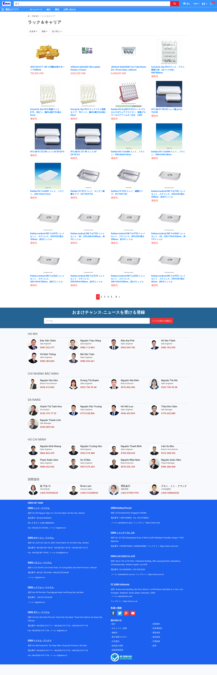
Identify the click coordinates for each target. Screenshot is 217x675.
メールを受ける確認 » (162, 321)
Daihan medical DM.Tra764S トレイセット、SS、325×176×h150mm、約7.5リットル (168, 236)
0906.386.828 (168, 466)
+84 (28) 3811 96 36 (44, 548)
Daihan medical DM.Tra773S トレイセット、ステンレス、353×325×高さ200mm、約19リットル (128, 236)
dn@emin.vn (62, 630)
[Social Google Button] (126, 613)
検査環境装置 (117, 650)
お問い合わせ (69, 9)
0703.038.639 (128, 453)
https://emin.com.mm (169, 546)
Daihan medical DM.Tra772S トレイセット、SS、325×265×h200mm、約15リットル (87, 236)
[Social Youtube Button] (132, 613)
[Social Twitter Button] (119, 613)
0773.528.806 (87, 413)
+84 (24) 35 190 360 (40, 528)
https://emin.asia (153, 523)
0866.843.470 (47, 453)
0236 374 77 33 (48, 413)
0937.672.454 (87, 466)
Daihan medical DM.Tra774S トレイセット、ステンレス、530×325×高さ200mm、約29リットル (168, 194)
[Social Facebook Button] (113, 613)
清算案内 (156, 624)
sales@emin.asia (125, 523)
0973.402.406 (128, 387)
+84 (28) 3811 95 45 (40, 553)
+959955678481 (140, 546)
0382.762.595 (168, 347)
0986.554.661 (87, 361)
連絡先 (114, 632)
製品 (57, 9)
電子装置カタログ (119, 637)
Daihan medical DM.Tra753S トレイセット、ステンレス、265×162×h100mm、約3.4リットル (128, 279)
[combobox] (90, 3)
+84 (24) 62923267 (44, 518)
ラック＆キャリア (48, 16)
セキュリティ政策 (119, 628)
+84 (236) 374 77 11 (44, 626)
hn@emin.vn (61, 528)
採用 (154, 646)
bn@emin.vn (40, 577)
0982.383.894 (47, 361)
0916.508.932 (168, 453)
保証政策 (156, 637)
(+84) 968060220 (170, 493)
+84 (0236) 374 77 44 (40, 630)
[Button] (3, 9)
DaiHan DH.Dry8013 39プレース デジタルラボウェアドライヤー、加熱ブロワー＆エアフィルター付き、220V (128, 112)
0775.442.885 (168, 413)
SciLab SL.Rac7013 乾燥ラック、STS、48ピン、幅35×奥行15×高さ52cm (46, 112)
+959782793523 (125, 546)
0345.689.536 (47, 427)
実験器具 (35, 16)
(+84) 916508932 (89, 493)
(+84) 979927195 (130, 493)
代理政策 (156, 641)
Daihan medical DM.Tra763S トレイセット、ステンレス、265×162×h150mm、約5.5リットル (47, 279)
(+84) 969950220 (49, 493)
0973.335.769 (128, 466)
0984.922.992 (47, 466)
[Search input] (90, 3)
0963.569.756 (128, 347)
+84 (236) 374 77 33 (80, 626)
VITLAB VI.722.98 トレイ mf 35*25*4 (47, 151)
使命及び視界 (117, 646)
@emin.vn (41, 602)
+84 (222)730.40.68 (61, 572)
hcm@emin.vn (62, 553)
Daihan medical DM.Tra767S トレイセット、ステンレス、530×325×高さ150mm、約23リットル (47, 236)
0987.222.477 (47, 347)
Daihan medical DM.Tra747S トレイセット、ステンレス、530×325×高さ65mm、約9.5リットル (168, 279)
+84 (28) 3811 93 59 (62, 548)
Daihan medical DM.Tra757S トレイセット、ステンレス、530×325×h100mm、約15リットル (87, 279)
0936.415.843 (47, 387)
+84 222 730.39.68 (44, 572)
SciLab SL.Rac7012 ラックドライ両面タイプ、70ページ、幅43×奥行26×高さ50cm (88, 112)
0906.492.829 (128, 413)
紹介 (49, 9)
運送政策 (156, 632)
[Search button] (174, 3)
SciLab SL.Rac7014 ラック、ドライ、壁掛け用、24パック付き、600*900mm (168, 70)
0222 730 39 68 (88, 387)
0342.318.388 (87, 453)
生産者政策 (157, 628)
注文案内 (115, 641)
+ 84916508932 (125, 518)
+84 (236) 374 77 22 (62, 626)
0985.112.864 (87, 347)
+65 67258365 (143, 518)
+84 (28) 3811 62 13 (80, 548)
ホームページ (36, 9)
